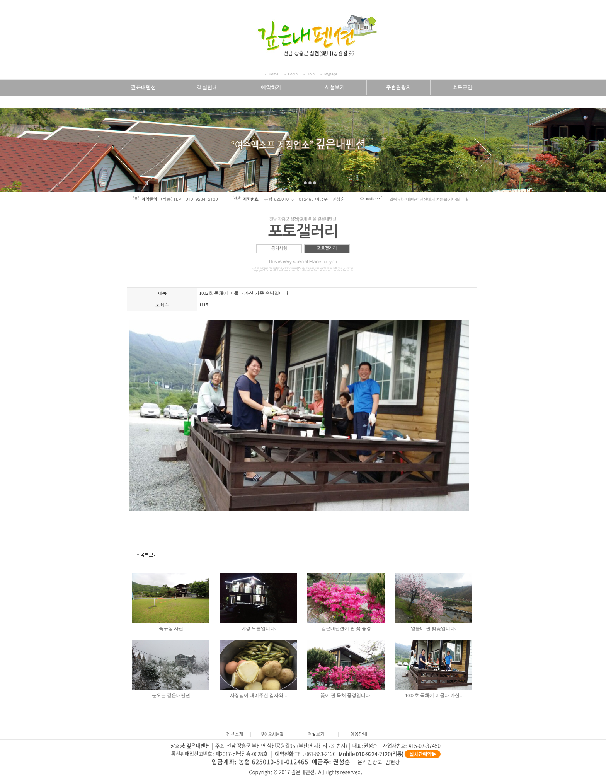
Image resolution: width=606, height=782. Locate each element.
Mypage (330, 74)
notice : (373, 198)
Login (293, 74)
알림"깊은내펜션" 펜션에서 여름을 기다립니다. (428, 199)
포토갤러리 (327, 248)
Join (311, 74)
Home (273, 74)
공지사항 (279, 248)
